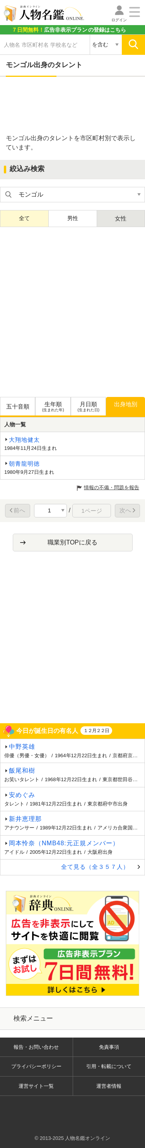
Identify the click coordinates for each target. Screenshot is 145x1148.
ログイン (119, 20)
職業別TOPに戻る (72, 542)
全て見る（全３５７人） (95, 866)
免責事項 (109, 1047)
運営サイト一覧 (36, 1086)
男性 (72, 218)
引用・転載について (108, 1066)
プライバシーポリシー (36, 1066)
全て (24, 218)
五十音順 (17, 406)
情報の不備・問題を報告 (111, 487)
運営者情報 (108, 1086)
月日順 (88, 407)
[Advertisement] (73, 105)
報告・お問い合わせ (36, 1047)
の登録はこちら (69, 30)
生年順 (53, 407)
